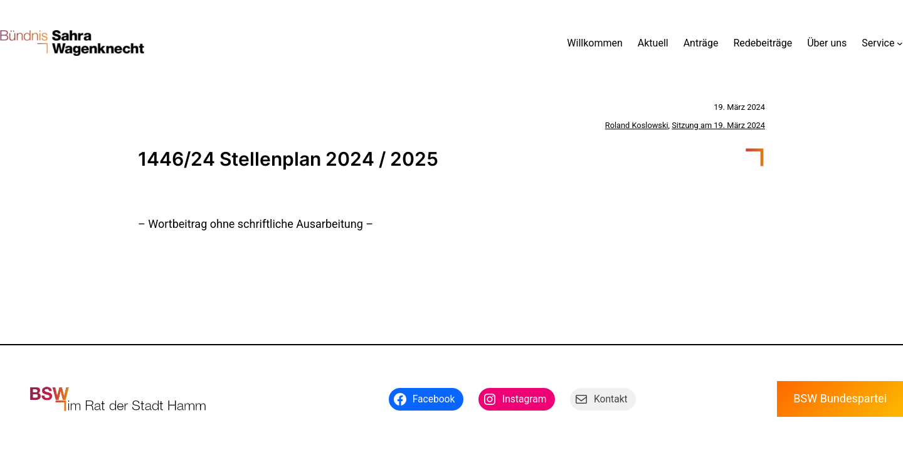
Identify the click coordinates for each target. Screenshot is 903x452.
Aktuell (653, 43)
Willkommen (594, 43)
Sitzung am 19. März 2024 (718, 125)
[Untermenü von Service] (900, 43)
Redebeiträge (762, 43)
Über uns (827, 43)
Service (878, 43)
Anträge (701, 43)
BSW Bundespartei (840, 398)
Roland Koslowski (636, 125)
